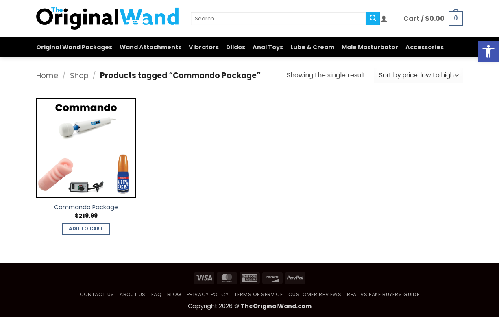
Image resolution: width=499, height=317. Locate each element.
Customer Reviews (315, 294)
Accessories (424, 47)
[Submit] (373, 19)
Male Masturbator (370, 47)
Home (47, 75)
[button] (384, 19)
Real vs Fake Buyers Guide (383, 294)
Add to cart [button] (86, 228)
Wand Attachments (150, 47)
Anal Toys (268, 47)
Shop (79, 75)
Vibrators (204, 47)
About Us (133, 294)
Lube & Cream (312, 47)
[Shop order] (418, 75)
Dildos (235, 47)
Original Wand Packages (74, 47)
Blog (174, 294)
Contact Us (97, 294)
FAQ (156, 294)
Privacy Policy (208, 294)
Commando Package (86, 207)
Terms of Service (258, 294)
